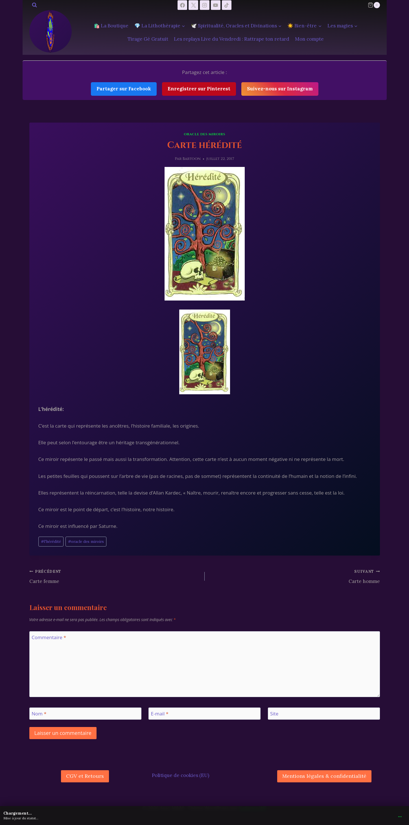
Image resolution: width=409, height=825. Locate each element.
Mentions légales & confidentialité (324, 776)
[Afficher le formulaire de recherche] (34, 5)
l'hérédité (51, 541)
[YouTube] (215, 5)
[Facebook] (182, 5)
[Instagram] (204, 5)
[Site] (324, 714)
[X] (193, 5)
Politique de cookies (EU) (180, 775)
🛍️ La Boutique (111, 26)
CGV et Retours (85, 776)
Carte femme (114, 575)
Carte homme (294, 575)
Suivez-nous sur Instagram (280, 89)
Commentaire (49, 637)
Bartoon (192, 158)
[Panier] (374, 5)
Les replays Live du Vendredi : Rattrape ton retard (231, 39)
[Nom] (85, 714)
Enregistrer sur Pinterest (199, 89)
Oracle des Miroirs (204, 134)
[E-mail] (204, 714)
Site (274, 714)
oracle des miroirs (86, 541)
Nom (39, 714)
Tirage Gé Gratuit (148, 39)
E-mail (160, 714)
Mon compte (309, 39)
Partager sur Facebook (124, 89)
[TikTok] (226, 5)
